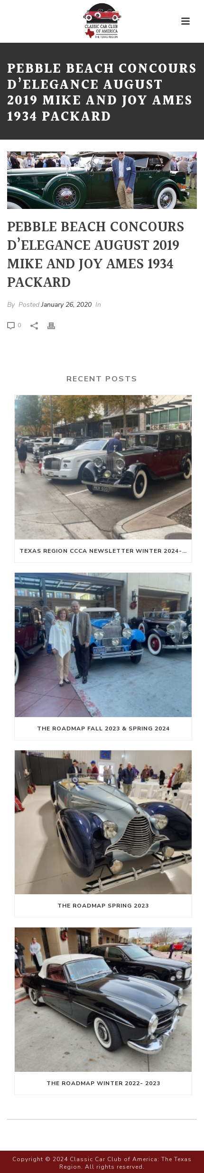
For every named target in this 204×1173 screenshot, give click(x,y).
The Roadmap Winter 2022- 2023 (103, 1083)
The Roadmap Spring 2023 (103, 905)
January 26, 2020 (66, 304)
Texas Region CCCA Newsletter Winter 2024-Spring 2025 (105, 551)
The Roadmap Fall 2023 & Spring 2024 (103, 728)
